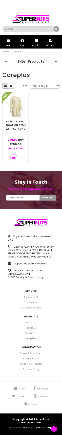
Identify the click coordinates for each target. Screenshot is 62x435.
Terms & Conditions (31, 353)
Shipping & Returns (31, 363)
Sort (25, 85)
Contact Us (31, 333)
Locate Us (31, 328)
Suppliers (31, 338)
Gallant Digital (46, 427)
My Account (31, 297)
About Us (31, 322)
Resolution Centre (31, 307)
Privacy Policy (31, 358)
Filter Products (31, 61)
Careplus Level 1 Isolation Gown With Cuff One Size (15, 127)
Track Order (31, 302)
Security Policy (31, 369)
